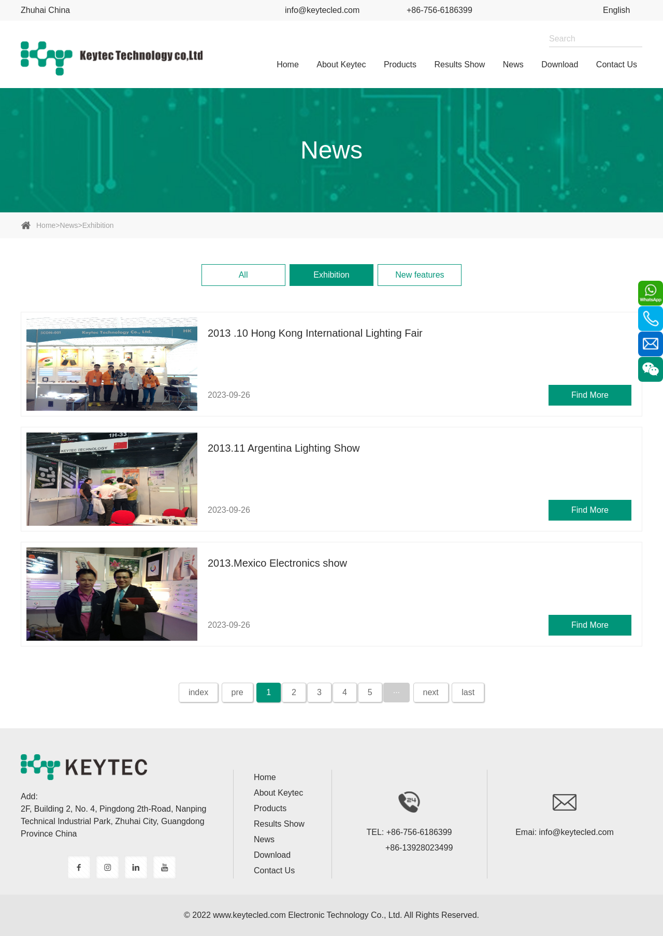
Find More (590, 395)
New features (419, 274)
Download (559, 64)
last (468, 692)
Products (400, 64)
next (431, 692)
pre (237, 692)
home (288, 64)
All (243, 274)
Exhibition (98, 225)
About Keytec (341, 64)
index (198, 692)
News (513, 64)
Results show (460, 64)
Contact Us (616, 64)
